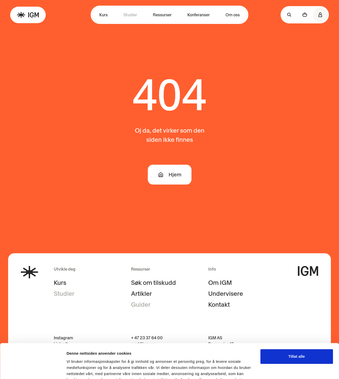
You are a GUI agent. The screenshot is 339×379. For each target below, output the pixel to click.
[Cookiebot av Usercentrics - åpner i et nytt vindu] (33, 369)
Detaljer (74, 369)
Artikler (141, 294)
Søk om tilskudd (153, 283)
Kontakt (219, 304)
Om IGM (220, 283)
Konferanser (198, 14)
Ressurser (162, 14)
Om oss (232, 14)
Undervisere (225, 294)
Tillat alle (296, 325)
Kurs (103, 14)
